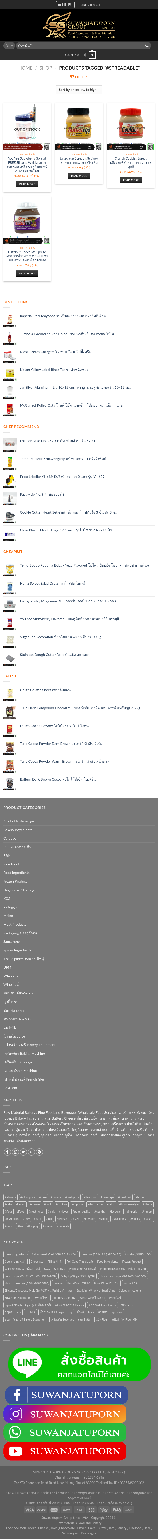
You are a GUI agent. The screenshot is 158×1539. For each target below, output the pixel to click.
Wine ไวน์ (11, 984)
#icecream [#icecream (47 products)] (116, 1211)
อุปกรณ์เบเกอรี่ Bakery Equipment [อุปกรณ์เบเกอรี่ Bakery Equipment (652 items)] (25, 1319)
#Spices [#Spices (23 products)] (135, 1219)
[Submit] (147, 45)
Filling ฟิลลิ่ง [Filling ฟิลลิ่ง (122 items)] (55, 1261)
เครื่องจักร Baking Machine (24, 1053)
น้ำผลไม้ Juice (14, 1036)
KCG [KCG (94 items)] (47, 1268)
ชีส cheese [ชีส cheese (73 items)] (127, 1305)
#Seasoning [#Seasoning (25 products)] (119, 1219)
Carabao (9, 838)
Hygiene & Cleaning (18, 890)
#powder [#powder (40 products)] (88, 1219)
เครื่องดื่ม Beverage (18, 1062)
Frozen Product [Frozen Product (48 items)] (131, 1261)
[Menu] (65, 4)
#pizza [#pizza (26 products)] (75, 1219)
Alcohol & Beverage (18, 821)
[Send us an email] (31, 1152)
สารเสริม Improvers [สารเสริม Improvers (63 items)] (110, 1312)
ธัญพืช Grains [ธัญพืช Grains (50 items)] (13, 1312)
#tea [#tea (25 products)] (20, 1226)
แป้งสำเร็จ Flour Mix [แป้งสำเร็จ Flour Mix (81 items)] (124, 1319)
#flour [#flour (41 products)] (8, 1211)
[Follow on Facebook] (7, 1152)
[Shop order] (79, 89)
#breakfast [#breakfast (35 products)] (124, 1197)
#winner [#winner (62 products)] (48, 1226)
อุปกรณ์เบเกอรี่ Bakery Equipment (29, 1044)
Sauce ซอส (11, 941)
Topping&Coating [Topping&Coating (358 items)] (64, 1297)
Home (25, 67)
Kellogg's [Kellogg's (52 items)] (59, 1268)
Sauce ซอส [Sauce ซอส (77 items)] (130, 1283)
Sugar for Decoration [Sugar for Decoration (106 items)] (18, 1297)
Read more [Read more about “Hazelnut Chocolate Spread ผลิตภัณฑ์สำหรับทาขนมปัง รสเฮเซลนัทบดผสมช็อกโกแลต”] (27, 273)
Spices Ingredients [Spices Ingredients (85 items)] (130, 1290)
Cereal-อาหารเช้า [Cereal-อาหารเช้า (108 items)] (15, 1261)
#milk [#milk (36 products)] (49, 1219)
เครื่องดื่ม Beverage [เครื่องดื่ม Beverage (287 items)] (62, 1319)
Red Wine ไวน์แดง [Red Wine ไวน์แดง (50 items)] (78, 1283)
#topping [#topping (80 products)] (32, 1226)
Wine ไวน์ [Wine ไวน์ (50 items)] (115, 1297)
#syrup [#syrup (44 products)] (9, 1226)
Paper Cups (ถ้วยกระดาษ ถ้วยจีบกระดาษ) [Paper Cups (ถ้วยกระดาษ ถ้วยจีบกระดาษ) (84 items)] (30, 1276)
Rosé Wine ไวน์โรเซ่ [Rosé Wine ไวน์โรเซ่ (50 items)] (106, 1283)
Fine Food (11, 864)
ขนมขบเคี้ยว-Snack (18, 993)
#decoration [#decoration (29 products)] (95, 1204)
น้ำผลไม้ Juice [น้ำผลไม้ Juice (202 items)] (85, 1312)
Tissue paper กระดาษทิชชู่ (23, 958)
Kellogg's (10, 907)
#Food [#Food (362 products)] (20, 1211)
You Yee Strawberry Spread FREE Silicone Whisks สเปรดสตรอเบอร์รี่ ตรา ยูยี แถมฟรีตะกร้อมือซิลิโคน (27, 164)
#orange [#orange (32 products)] (62, 1219)
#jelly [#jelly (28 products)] (26, 1219)
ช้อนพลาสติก (13, 1010)
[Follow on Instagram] (15, 1152)
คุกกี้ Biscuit (12, 1001)
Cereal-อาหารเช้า (17, 847)
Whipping (10, 976)
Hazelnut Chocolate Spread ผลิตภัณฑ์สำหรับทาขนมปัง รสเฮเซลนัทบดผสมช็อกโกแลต (27, 256)
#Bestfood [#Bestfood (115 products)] (90, 1197)
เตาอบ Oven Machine (20, 1070)
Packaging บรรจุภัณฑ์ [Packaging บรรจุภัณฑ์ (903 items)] (82, 1268)
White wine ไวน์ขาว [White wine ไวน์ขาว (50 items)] (92, 1297)
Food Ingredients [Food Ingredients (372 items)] (107, 1261)
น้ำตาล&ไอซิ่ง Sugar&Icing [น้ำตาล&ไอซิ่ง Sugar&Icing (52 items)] (56, 1312)
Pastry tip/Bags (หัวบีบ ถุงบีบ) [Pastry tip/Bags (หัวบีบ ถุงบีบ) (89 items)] (77, 1276)
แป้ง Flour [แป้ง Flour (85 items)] (102, 1319)
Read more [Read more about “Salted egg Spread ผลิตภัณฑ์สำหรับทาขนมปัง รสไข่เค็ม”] (79, 175)
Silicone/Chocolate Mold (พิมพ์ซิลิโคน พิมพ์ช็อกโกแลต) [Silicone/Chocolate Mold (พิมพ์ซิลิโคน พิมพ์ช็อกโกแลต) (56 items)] (38, 1290)
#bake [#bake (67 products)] (43, 1197)
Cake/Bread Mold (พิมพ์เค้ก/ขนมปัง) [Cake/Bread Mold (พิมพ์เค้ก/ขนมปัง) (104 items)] (54, 1254)
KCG (6, 898)
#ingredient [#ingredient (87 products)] (12, 1219)
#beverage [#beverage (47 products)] (107, 1197)
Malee (8, 915)
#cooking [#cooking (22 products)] (61, 1204)
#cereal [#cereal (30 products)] (20, 1204)
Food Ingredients (16, 872)
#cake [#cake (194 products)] (8, 1204)
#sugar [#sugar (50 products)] (148, 1219)
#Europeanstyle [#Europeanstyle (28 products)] (129, 1204)
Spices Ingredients (17, 950)
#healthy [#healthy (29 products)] (99, 1211)
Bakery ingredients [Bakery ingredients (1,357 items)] (16, 1254)
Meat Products (14, 924)
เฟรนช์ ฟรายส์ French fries (24, 1079)
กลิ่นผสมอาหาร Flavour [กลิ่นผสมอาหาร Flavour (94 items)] (69, 1305)
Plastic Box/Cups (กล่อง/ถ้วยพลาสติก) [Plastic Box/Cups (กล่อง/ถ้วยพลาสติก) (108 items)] (123, 1276)
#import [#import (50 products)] (147, 1211)
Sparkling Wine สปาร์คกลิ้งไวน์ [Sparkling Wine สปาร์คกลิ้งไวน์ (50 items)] (96, 1290)
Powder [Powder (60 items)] (58, 1283)
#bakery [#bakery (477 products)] (56, 1197)
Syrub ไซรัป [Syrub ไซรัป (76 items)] (42, 1297)
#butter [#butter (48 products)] (140, 1197)
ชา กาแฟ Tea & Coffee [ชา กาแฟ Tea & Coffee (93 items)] (102, 1305)
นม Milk (9, 1027)
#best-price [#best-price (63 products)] (72, 1197)
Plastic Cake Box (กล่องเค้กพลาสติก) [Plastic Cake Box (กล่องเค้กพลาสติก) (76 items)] (27, 1283)
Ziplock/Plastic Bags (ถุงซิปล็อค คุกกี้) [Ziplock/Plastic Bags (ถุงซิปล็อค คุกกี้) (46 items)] (28, 1305)
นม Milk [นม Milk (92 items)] (31, 1312)
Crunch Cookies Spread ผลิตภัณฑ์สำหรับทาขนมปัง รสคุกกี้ (131, 162)
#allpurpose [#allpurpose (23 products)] (27, 1197)
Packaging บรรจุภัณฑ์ (20, 933)
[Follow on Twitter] (23, 1152)
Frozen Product (15, 881)
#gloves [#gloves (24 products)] (63, 1211)
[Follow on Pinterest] (39, 1152)
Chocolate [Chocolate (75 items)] (37, 1261)
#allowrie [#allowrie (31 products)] (10, 1197)
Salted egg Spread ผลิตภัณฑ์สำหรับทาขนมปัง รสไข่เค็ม (78, 160)
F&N (7, 855)
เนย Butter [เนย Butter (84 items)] (85, 1319)
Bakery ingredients (17, 830)
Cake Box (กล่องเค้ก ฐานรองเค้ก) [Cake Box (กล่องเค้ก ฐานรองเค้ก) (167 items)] (101, 1254)
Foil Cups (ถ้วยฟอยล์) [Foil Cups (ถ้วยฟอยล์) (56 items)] (80, 1261)
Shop (46, 67)
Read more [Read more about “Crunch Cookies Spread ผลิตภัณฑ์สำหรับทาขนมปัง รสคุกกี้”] (131, 180)
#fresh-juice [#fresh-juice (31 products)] (36, 1211)
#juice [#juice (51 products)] (37, 1219)
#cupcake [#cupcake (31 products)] (77, 1204)
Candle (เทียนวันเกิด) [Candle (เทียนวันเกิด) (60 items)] (138, 1254)
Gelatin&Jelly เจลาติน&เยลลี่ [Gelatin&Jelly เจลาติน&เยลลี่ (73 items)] (22, 1268)
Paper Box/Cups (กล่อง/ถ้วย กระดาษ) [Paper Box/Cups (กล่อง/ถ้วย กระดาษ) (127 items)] (123, 1268)
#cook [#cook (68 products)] (48, 1204)
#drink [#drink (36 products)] (111, 1204)
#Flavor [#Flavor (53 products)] (147, 1204)
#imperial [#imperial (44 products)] (132, 1211)
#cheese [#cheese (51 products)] (35, 1204)
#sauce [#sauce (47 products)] (103, 1219)
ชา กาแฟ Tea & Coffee (20, 1019)
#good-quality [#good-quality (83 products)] (81, 1211)
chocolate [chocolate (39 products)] (63, 1226)
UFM (7, 967)
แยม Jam (10, 1087)
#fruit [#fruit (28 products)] (51, 1211)
